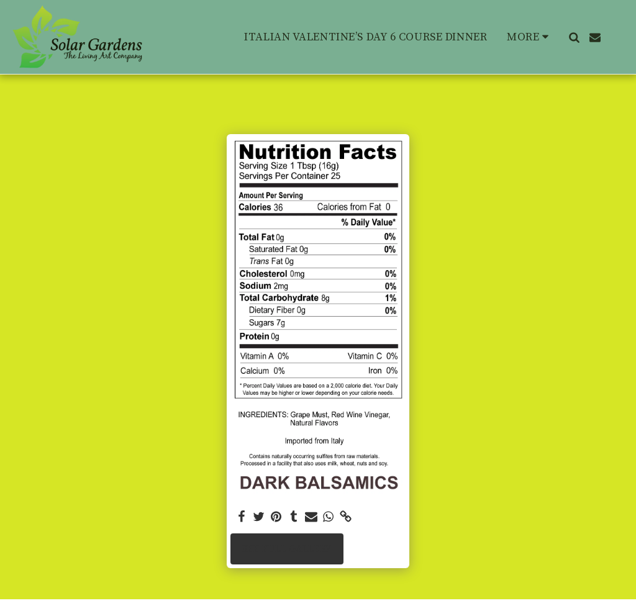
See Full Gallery (287, 549)
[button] (574, 37)
